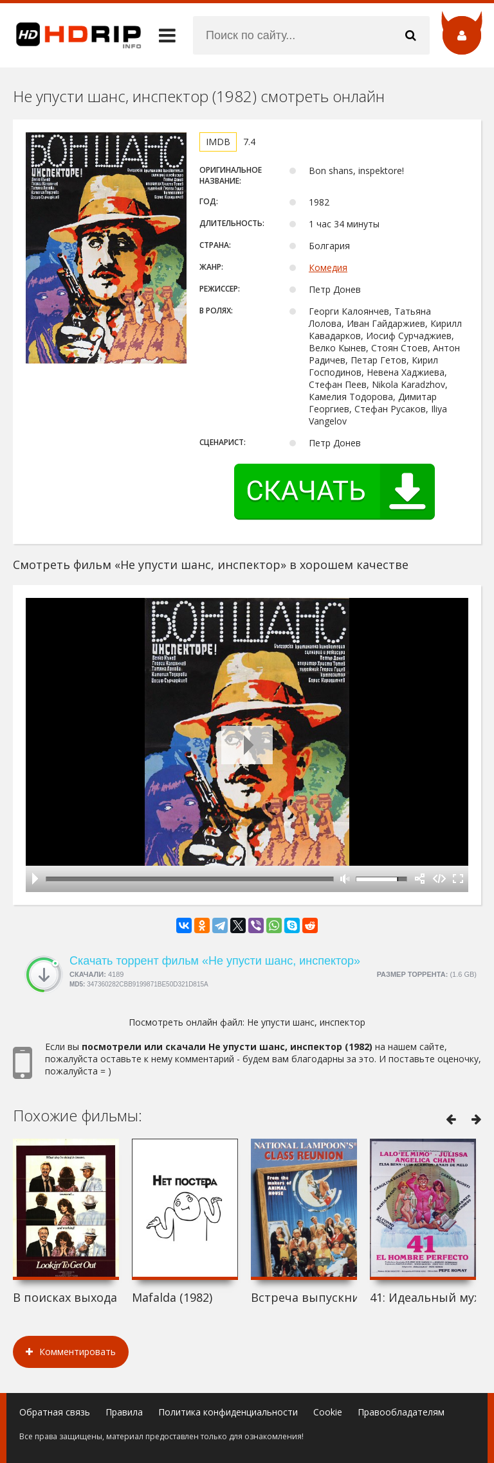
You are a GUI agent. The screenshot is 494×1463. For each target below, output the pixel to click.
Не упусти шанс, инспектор (306, 1022)
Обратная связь (54, 1412)
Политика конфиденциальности (228, 1412)
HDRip (71, 35)
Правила (124, 1412)
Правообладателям (401, 1412)
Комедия (328, 267)
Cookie (327, 1412)
